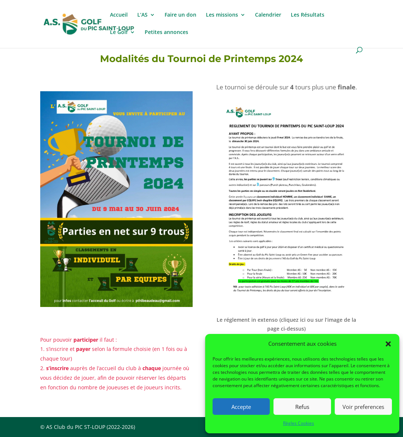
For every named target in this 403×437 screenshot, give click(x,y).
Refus (302, 406)
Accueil (119, 15)
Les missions (222, 15)
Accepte (241, 406)
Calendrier (268, 15)
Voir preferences (363, 406)
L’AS (142, 15)
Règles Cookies (298, 423)
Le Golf (119, 32)
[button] (388, 344)
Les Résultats (307, 15)
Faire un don (180, 15)
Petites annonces (166, 32)
